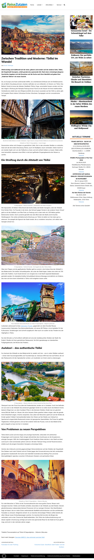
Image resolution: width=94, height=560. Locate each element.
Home (32, 5)
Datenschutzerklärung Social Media (58, 558)
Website (81, 163)
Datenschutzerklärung (38, 558)
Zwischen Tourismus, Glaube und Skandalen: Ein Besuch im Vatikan (81, 83)
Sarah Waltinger (8, 65)
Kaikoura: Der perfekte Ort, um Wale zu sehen (81, 57)
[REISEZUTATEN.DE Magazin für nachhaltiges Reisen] (14, 5)
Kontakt (16, 558)
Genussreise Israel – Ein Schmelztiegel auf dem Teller (81, 33)
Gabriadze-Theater (27, 327)
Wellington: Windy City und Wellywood (81, 134)
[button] (42, 4)
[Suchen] (64, 5)
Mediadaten (76, 558)
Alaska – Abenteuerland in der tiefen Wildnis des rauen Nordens (81, 110)
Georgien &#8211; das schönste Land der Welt (30, 539)
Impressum (24, 558)
